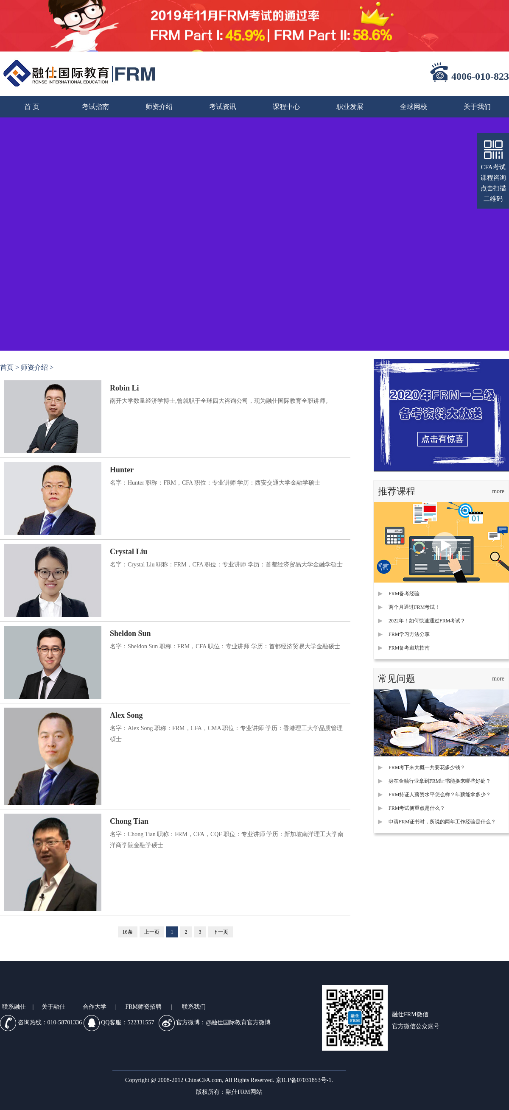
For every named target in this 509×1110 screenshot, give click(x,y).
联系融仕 (14, 1007)
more (498, 491)
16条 (128, 932)
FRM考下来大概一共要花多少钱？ (427, 767)
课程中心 (286, 106)
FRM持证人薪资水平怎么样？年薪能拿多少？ (440, 795)
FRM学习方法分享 (409, 634)
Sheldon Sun (130, 633)
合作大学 (94, 1007)
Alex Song (126, 715)
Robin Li (124, 388)
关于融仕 (53, 1007)
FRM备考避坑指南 (409, 648)
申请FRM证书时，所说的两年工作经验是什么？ (442, 822)
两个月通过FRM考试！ (414, 607)
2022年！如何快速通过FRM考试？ (427, 621)
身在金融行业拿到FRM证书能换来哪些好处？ (440, 781)
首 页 (31, 106)
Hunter (122, 470)
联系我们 (194, 1007)
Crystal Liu (129, 551)
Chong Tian (129, 821)
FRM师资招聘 (143, 1007)
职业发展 (350, 106)
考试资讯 (222, 106)
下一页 (220, 932)
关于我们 (477, 106)
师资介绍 (159, 106)
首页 (7, 367)
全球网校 (413, 106)
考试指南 (95, 106)
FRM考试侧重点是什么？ (417, 808)
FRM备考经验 (404, 594)
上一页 (151, 932)
